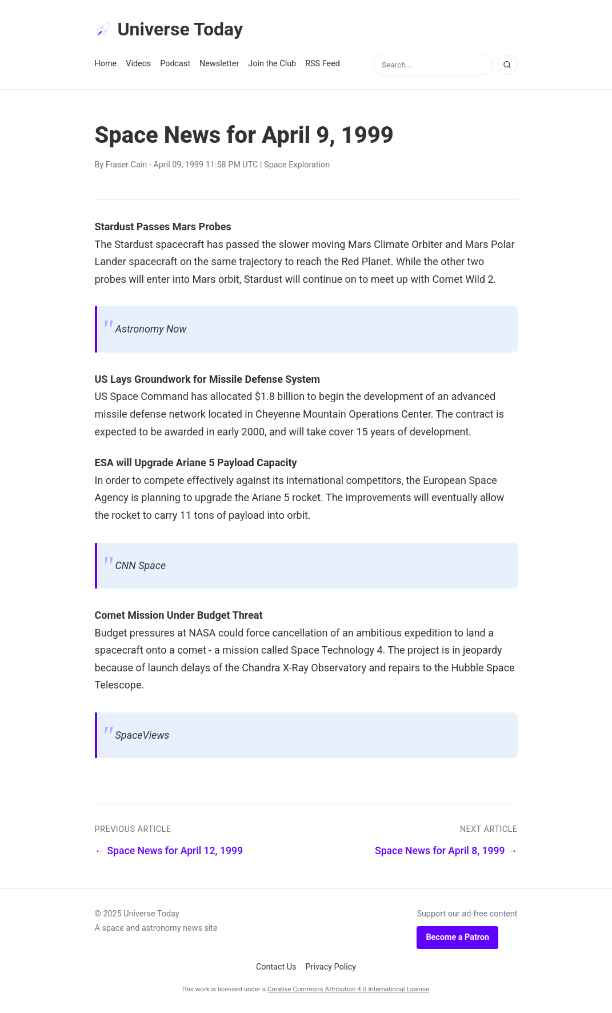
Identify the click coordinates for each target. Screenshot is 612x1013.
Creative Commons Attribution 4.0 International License (348, 989)
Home (106, 64)
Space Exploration (297, 165)
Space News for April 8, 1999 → (446, 850)
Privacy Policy (331, 967)
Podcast (175, 64)
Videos (138, 64)
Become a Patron (457, 937)
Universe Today (169, 29)
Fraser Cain (126, 165)
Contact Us (276, 967)
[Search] (507, 64)
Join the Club (272, 64)
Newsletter (219, 64)
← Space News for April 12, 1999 (169, 850)
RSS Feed (322, 64)
